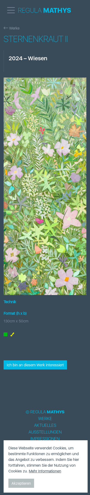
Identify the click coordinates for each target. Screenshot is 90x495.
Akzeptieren (21, 483)
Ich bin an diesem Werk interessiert (35, 365)
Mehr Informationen (45, 471)
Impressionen (45, 439)
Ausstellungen (45, 432)
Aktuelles (45, 425)
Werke (11, 28)
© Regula (45, 412)
